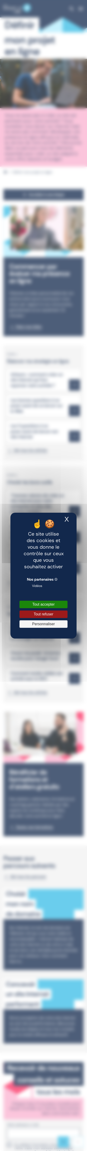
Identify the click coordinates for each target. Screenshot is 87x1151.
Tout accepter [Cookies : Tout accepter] (43, 604)
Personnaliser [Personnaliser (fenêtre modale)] (43, 624)
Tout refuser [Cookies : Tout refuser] (43, 614)
